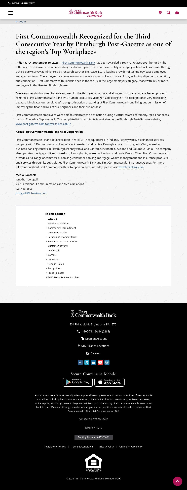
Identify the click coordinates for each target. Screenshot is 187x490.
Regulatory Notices (55, 446)
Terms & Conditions (82, 446)
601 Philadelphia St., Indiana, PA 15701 (93, 324)
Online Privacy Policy (130, 446)
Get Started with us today (93, 418)
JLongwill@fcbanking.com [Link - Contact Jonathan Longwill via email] (31, 193)
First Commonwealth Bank (78, 62)
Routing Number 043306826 (93, 437)
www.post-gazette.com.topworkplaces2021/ (43, 124)
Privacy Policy (106, 446)
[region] (93, 21)
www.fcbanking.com (131, 167)
